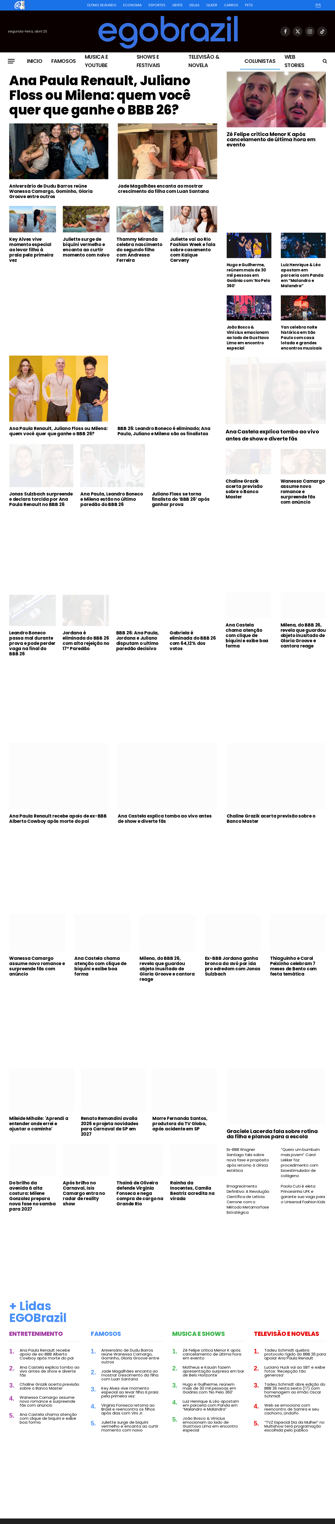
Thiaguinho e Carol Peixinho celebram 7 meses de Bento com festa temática (293, 966)
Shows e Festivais (148, 61)
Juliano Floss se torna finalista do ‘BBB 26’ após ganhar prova (181, 499)
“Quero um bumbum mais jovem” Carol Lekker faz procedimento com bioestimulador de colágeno (300, 1162)
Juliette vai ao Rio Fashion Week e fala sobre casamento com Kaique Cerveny (192, 250)
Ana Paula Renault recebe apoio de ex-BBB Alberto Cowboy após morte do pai (58, 818)
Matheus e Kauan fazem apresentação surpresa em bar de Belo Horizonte (213, 1371)
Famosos (63, 61)
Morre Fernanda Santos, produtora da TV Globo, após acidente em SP (180, 1123)
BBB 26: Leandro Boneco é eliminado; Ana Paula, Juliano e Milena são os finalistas (164, 431)
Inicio (34, 61)
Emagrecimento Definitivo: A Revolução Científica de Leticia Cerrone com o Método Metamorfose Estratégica (248, 1199)
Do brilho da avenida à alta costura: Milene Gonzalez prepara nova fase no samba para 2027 (32, 1196)
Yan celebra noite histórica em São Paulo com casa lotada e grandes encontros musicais (301, 338)
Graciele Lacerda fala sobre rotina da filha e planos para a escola (272, 1134)
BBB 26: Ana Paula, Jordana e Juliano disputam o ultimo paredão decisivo (137, 640)
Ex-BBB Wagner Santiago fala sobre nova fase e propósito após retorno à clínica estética (248, 1160)
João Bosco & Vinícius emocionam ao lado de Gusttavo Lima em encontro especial (248, 338)
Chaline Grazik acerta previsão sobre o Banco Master (244, 488)
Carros (231, 5)
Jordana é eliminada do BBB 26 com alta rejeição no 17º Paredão (86, 640)
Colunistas (260, 61)
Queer (211, 5)
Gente (177, 5)
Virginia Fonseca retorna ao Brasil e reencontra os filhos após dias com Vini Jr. (128, 1409)
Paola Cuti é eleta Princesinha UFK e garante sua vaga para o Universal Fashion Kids (303, 1194)
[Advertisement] (113, 306)
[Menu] (11, 61)
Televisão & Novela (204, 61)
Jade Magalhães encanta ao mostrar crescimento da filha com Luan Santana (163, 188)
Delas (194, 5)
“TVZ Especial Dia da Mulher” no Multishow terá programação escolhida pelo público (294, 1426)
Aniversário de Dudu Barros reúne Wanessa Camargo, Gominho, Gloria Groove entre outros (51, 191)
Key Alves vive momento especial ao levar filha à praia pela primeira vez (31, 250)
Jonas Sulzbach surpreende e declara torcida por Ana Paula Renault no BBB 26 (41, 499)
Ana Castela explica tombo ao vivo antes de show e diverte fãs (272, 435)
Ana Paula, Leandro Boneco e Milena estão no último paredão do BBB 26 (111, 499)
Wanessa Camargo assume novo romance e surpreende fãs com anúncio (303, 491)
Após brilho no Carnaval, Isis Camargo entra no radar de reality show (84, 1193)
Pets (249, 5)
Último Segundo (101, 5)
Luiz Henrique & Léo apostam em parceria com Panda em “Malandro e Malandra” (302, 275)
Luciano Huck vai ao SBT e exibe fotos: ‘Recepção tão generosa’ (294, 1371)
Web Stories (294, 61)
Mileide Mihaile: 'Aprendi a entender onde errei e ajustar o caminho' (38, 1123)
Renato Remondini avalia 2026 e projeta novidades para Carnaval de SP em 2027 (109, 1126)
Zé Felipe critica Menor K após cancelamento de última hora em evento (271, 139)
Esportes (157, 5)
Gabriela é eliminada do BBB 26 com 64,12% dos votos (193, 640)
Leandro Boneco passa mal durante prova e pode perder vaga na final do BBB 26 (32, 643)
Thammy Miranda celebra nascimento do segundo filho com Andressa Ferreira (139, 250)
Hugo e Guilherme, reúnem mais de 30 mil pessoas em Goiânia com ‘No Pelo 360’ (248, 275)
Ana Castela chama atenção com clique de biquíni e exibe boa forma (247, 635)
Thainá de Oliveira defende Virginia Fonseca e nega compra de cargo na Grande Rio (139, 1193)
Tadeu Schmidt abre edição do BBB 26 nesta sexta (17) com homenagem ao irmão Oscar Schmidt (294, 1390)
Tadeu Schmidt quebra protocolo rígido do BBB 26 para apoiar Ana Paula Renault (295, 1354)
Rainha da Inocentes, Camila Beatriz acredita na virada (192, 1190)
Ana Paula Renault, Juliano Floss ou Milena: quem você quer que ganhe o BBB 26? (99, 95)
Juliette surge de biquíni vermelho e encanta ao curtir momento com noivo (86, 247)
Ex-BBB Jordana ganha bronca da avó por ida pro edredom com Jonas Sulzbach (232, 966)
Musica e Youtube (96, 61)
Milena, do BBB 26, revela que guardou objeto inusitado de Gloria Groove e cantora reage (303, 635)
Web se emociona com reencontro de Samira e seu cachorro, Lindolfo (291, 1409)
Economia (132, 5)
